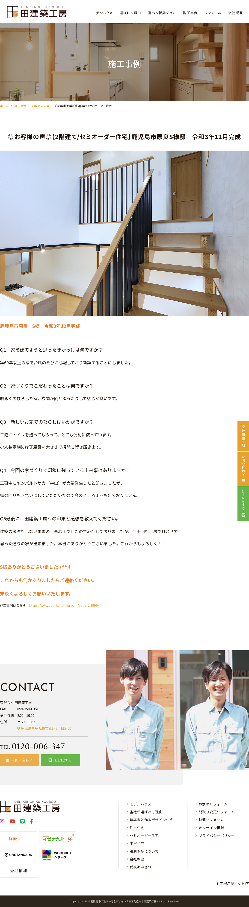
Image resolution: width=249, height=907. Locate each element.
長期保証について (144, 851)
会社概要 (137, 859)
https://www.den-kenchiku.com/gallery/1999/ (64, 605)
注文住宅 (137, 827)
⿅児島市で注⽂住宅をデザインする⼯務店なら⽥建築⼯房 (124, 901)
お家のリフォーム (213, 804)
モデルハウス (141, 804)
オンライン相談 (211, 827)
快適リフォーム (211, 819)
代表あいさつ (141, 866)
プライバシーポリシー (217, 835)
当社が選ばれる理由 (146, 811)
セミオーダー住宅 (144, 835)
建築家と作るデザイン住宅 (151, 819)
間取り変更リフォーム (217, 811)
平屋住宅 (137, 843)
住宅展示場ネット (230, 883)
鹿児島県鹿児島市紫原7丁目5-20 (46, 728)
